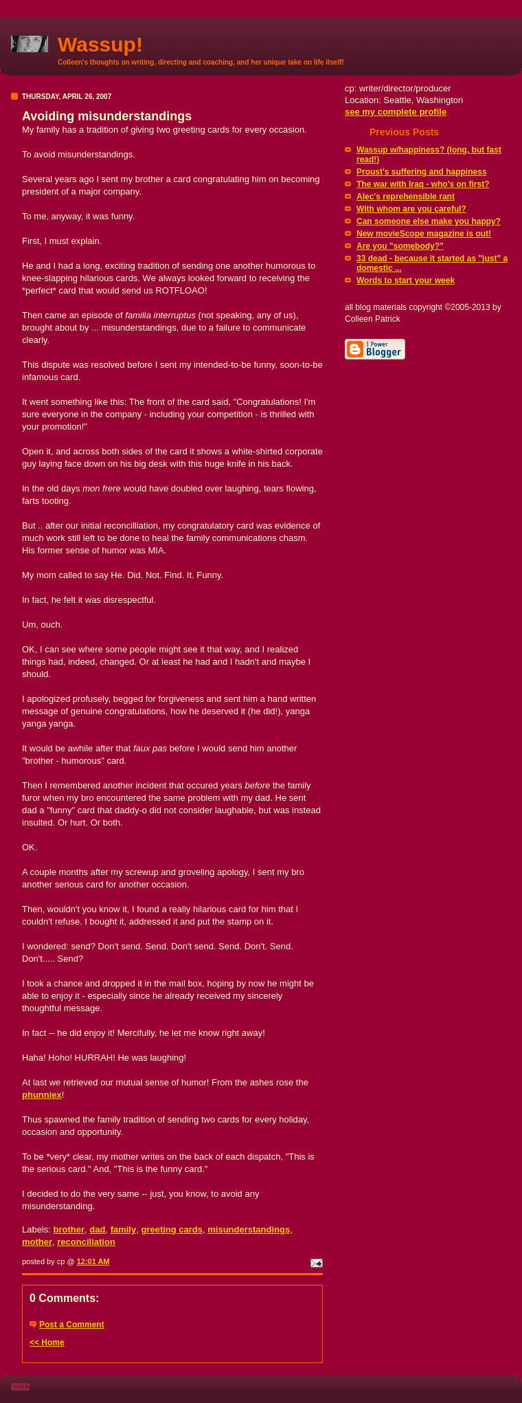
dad (97, 1229)
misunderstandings (248, 1229)
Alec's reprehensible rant (405, 196)
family (124, 1229)
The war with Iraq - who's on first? (423, 184)
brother (69, 1229)
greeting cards (172, 1229)
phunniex (42, 1095)
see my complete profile (395, 112)
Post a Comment (71, 1324)
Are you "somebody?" (400, 246)
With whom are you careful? (411, 209)
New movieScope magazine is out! (423, 234)
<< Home (47, 1342)
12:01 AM (93, 1261)
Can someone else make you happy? (428, 221)
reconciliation (86, 1242)
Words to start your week (405, 280)
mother (37, 1242)
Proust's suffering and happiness (421, 172)
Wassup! (100, 44)
